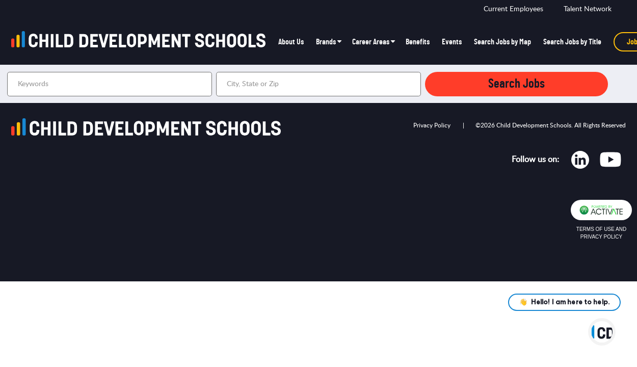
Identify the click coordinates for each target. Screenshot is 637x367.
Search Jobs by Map (502, 42)
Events (452, 42)
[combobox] (318, 84)
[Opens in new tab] (580, 162)
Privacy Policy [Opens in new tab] (431, 125)
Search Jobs (516, 83)
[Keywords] (109, 84)
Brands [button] (326, 42)
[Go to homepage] (141, 42)
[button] (412, 84)
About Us (291, 42)
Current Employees (513, 9)
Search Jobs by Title (572, 42)
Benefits (418, 42)
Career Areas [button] (370, 42)
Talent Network (588, 9)
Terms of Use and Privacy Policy (601, 233)
